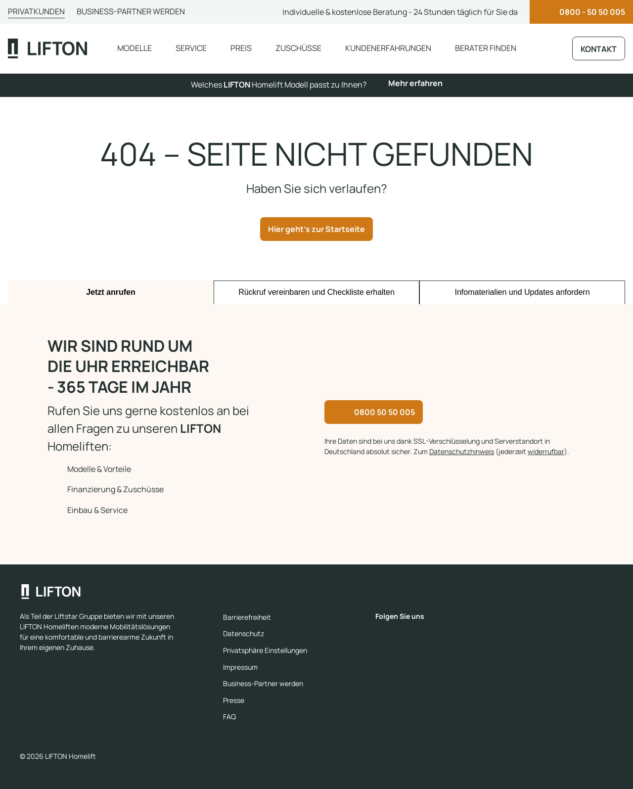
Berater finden (485, 48)
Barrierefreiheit (247, 617)
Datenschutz (243, 633)
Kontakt (599, 49)
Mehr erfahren (415, 83)
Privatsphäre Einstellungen (265, 650)
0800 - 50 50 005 (592, 11)
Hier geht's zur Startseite (316, 229)
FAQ (229, 716)
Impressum (240, 667)
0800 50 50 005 (384, 412)
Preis (241, 48)
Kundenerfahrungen (388, 48)
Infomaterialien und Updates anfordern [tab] (521, 292)
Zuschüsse (298, 48)
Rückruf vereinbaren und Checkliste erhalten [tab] (316, 292)
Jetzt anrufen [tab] (111, 292)
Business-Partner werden (131, 11)
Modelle (134, 48)
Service (191, 48)
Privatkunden (36, 11)
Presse (233, 700)
